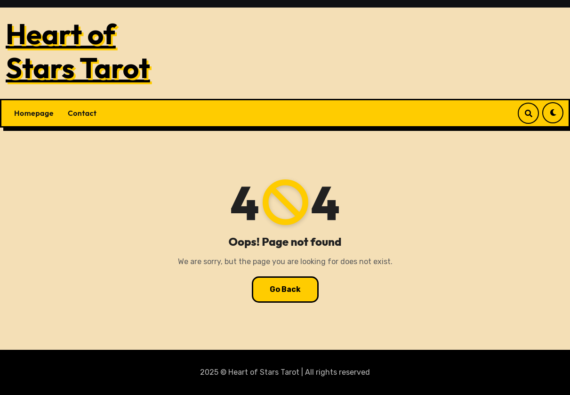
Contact (82, 113)
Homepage (34, 113)
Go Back (285, 289)
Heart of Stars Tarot (78, 51)
